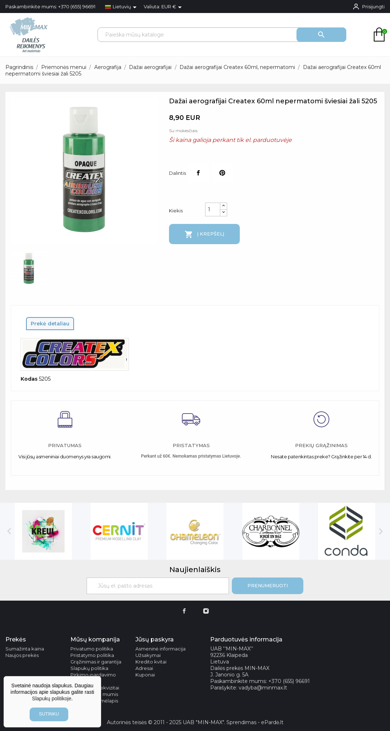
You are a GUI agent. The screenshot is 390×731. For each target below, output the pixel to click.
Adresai (144, 668)
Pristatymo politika (92, 655)
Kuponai (145, 675)
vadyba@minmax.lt (263, 687)
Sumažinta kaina (24, 649)
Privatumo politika (91, 649)
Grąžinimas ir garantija (95, 662)
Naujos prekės (22, 655)
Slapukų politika (89, 668)
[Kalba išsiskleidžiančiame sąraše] (122, 7)
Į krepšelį (205, 234)
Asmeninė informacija (160, 649)
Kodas (29, 379)
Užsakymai (148, 655)
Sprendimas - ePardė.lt (254, 722)
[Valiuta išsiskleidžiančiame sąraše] (172, 7)
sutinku (49, 714)
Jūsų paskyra (154, 639)
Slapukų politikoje (52, 698)
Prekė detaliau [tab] (50, 323)
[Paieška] (222, 34)
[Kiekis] (212, 210)
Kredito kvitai (150, 662)
